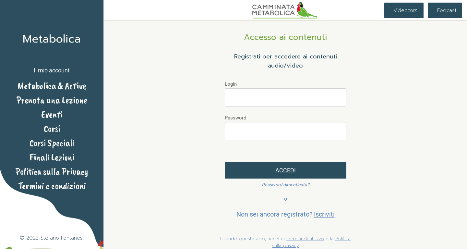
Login (231, 84)
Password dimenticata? (285, 184)
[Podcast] (445, 10)
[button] (52, 65)
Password (235, 118)
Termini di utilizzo (305, 238)
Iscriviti (324, 214)
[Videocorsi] (404, 10)
